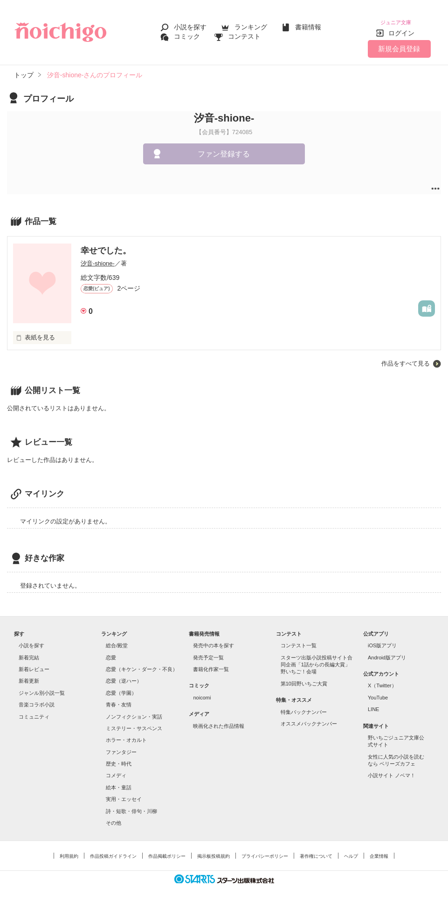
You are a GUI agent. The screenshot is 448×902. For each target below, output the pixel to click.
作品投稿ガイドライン (113, 850)
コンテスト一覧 (299, 640)
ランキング (250, 24)
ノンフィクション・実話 (134, 711)
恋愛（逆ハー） (124, 675)
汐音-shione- (98, 257)
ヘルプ (351, 850)
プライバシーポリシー (264, 850)
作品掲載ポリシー (167, 850)
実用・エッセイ (124, 793)
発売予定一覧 (208, 652)
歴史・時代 (118, 758)
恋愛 (111, 652)
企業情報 (379, 850)
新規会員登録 (399, 43)
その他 (113, 817)
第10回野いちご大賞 (304, 678)
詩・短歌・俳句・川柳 (131, 805)
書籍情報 (308, 24)
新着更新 (29, 675)
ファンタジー (121, 746)
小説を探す (190, 24)
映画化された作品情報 (218, 720)
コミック (187, 33)
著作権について (316, 850)
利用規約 (69, 850)
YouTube (378, 692)
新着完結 (29, 652)
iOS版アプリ (382, 640)
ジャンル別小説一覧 (42, 687)
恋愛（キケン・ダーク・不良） (142, 663)
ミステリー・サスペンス (134, 723)
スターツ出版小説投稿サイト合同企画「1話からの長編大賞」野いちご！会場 (316, 659)
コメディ (116, 770)
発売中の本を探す (213, 640)
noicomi (202, 692)
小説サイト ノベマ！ (391, 770)
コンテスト (244, 33)
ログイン (401, 27)
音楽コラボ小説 (37, 699)
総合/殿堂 (117, 640)
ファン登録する (224, 148)
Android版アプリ (387, 652)
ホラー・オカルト (126, 734)
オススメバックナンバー (309, 718)
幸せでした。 (106, 245)
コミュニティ (34, 711)
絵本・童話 (118, 782)
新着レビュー (34, 663)
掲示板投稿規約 (213, 850)
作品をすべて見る (405, 357)
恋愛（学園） (121, 687)
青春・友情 (118, 699)
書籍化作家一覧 (211, 663)
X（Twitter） (382, 680)
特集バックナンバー (304, 706)
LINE (373, 703)
